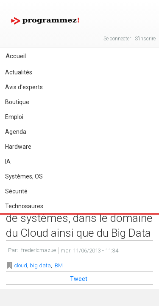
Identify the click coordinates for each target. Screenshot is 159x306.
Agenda (15, 131)
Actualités (18, 72)
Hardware (18, 146)
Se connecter (117, 39)
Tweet (78, 278)
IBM (58, 265)
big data (40, 265)
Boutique (17, 102)
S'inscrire (145, 39)
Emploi (14, 116)
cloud (20, 265)
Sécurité (16, 191)
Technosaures (24, 206)
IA (8, 161)
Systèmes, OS (24, 176)
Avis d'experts (24, 87)
